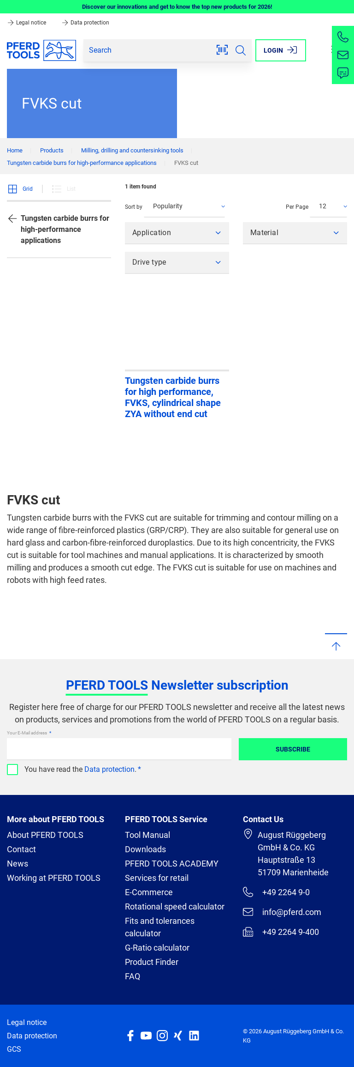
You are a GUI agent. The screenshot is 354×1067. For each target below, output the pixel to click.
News (17, 863)
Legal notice (27, 22)
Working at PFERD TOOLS (53, 878)
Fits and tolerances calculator (160, 927)
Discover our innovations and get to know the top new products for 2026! (177, 6)
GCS (14, 1049)
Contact (21, 849)
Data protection (85, 22)
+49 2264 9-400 (281, 932)
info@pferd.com (282, 912)
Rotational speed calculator (174, 906)
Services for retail (157, 878)
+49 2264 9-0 (276, 892)
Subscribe (293, 749)
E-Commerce (149, 892)
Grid (20, 188)
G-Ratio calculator (157, 947)
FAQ (132, 976)
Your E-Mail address (27, 732)
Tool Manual (147, 835)
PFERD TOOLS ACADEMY (171, 863)
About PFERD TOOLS (45, 835)
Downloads (145, 849)
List (63, 188)
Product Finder (151, 962)
